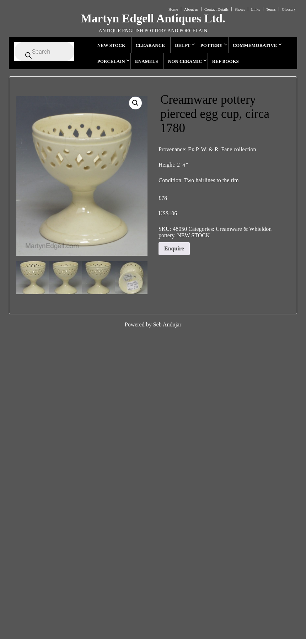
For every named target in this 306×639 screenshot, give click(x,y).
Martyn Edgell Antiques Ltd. (153, 18)
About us (191, 9)
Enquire (174, 248)
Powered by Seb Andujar (153, 324)
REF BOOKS (225, 61)
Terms (271, 9)
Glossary (289, 9)
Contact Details (216, 9)
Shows (240, 9)
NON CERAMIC (185, 61)
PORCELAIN (111, 61)
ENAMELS (146, 61)
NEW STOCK (111, 45)
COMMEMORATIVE (255, 45)
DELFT (182, 45)
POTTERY (211, 45)
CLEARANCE (150, 45)
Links (255, 9)
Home (173, 9)
